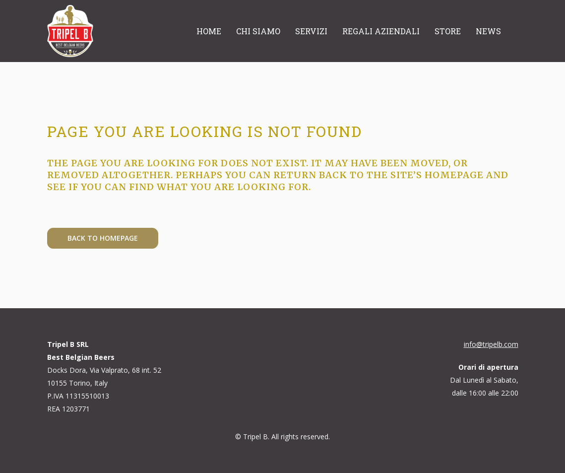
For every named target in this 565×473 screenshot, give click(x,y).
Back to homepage (102, 238)
